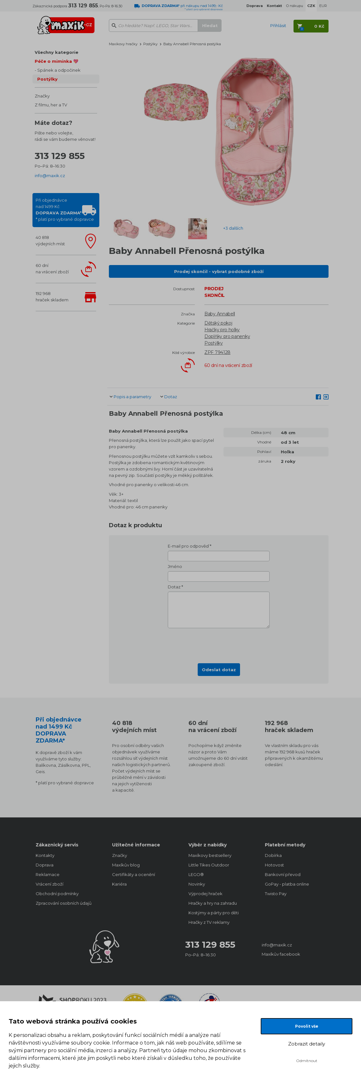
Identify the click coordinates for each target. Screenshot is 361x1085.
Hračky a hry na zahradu (212, 903)
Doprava (44, 864)
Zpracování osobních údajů (64, 903)
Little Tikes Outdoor (208, 864)
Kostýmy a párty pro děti (213, 912)
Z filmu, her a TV (51, 104)
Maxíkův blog (126, 864)
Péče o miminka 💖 (56, 61)
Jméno (175, 566)
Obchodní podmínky (57, 893)
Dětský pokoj (218, 323)
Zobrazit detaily (306, 1044)
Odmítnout (306, 1060)
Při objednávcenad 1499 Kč (65, 210)
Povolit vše (306, 1026)
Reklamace (48, 874)
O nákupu (294, 6)
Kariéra (119, 884)
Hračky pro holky (222, 330)
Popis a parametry (132, 396)
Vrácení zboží (49, 884)
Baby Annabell (219, 314)
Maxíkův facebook (281, 954)
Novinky (196, 884)
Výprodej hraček (205, 893)
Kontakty (45, 855)
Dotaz (170, 396)
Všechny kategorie (56, 52)
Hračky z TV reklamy (209, 922)
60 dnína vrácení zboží (52, 268)
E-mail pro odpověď (188, 546)
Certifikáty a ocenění (133, 874)
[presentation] (218, 643)
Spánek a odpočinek (59, 70)
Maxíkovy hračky (123, 44)
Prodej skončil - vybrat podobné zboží (219, 271)
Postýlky (47, 79)
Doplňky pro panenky (227, 336)
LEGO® (196, 874)
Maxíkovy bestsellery (209, 855)
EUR (323, 6)
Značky (42, 95)
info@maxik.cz (50, 175)
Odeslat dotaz (219, 669)
